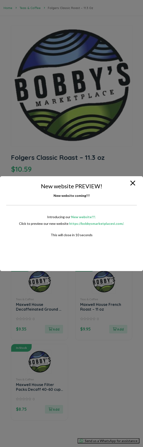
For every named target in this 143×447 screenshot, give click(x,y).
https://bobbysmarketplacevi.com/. (96, 223)
